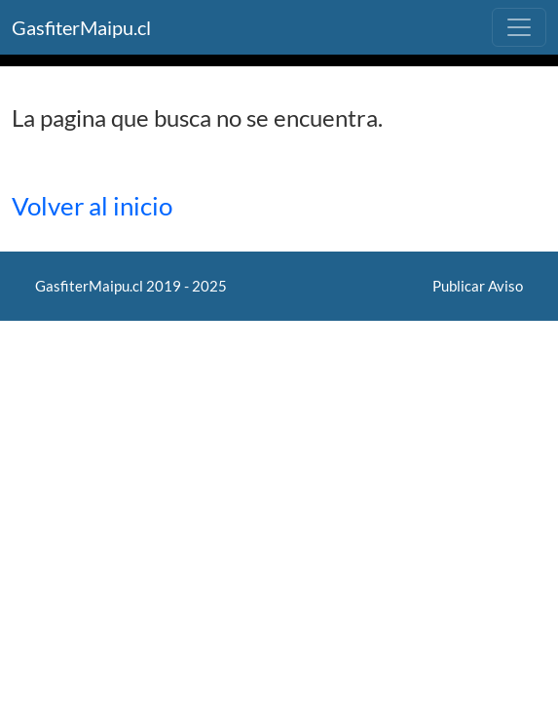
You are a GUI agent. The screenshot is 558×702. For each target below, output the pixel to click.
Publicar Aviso (477, 285)
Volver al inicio (92, 205)
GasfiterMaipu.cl (81, 27)
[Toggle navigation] (519, 27)
